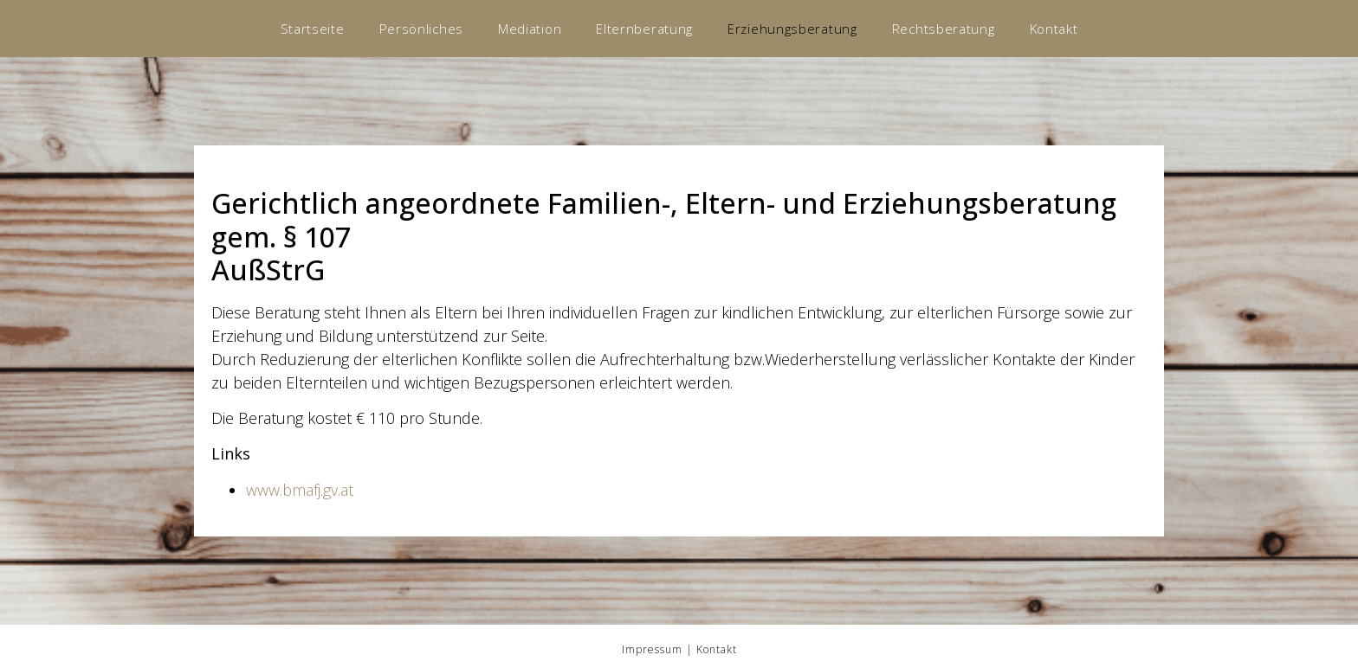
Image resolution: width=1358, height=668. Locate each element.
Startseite (313, 28)
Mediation (529, 28)
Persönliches (421, 28)
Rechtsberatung (943, 28)
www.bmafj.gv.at (299, 489)
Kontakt (1054, 28)
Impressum (652, 649)
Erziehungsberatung (792, 28)
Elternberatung (644, 28)
